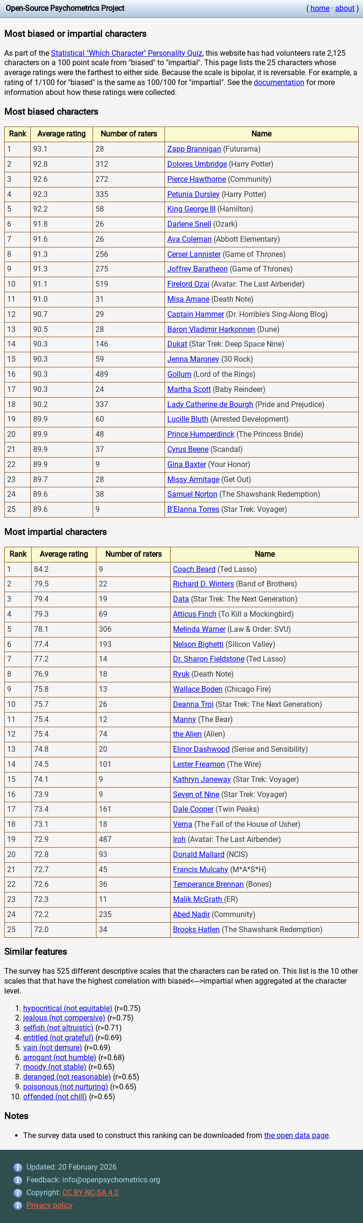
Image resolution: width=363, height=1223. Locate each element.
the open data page (296, 1135)
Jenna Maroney (193, 359)
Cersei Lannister (194, 254)
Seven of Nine (196, 794)
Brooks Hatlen (196, 929)
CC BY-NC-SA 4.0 (90, 1192)
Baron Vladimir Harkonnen (211, 329)
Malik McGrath (198, 899)
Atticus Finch (194, 614)
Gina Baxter (186, 464)
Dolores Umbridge (197, 164)
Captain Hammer (195, 314)
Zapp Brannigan (194, 148)
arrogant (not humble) (59, 1057)
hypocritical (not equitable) (67, 1008)
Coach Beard (194, 569)
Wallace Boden (198, 689)
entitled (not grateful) (58, 1037)
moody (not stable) (54, 1066)
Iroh (179, 839)
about (344, 8)
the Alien (187, 734)
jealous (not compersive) (64, 1017)
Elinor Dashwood (201, 749)
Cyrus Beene (187, 449)
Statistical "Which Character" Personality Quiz (126, 53)
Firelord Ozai (188, 284)
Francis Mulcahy (200, 869)
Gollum (179, 374)
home (320, 8)
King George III (191, 208)
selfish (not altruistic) (58, 1027)
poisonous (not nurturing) (65, 1086)
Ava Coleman (189, 239)
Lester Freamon (199, 764)
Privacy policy (49, 1205)
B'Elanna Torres (193, 509)
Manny (184, 719)
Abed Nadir (191, 914)
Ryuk (181, 674)
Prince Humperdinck (200, 434)
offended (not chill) (55, 1096)
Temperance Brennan (208, 884)
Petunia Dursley (193, 194)
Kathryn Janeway (202, 779)
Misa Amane (188, 299)
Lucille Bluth (187, 419)
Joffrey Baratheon (197, 268)
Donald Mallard (199, 854)
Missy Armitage (193, 479)
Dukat (177, 344)
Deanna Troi (193, 704)
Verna (182, 824)
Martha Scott (189, 389)
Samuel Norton (192, 494)
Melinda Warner (199, 629)
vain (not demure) (52, 1047)
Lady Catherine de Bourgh (210, 404)
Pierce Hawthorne (196, 179)
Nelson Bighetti (198, 644)
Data (181, 599)
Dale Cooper (193, 809)
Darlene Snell (189, 224)
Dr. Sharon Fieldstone (208, 658)
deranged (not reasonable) (67, 1076)
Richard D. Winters (203, 583)
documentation (279, 82)
